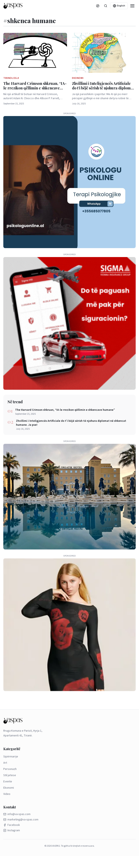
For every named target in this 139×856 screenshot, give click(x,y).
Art (5, 763)
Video (6, 794)
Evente (7, 781)
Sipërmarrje (10, 757)
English (119, 5)
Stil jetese (9, 775)
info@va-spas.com (16, 814)
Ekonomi (8, 788)
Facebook (11, 825)
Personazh (10, 769)
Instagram (11, 830)
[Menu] (132, 5)
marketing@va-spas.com (20, 820)
